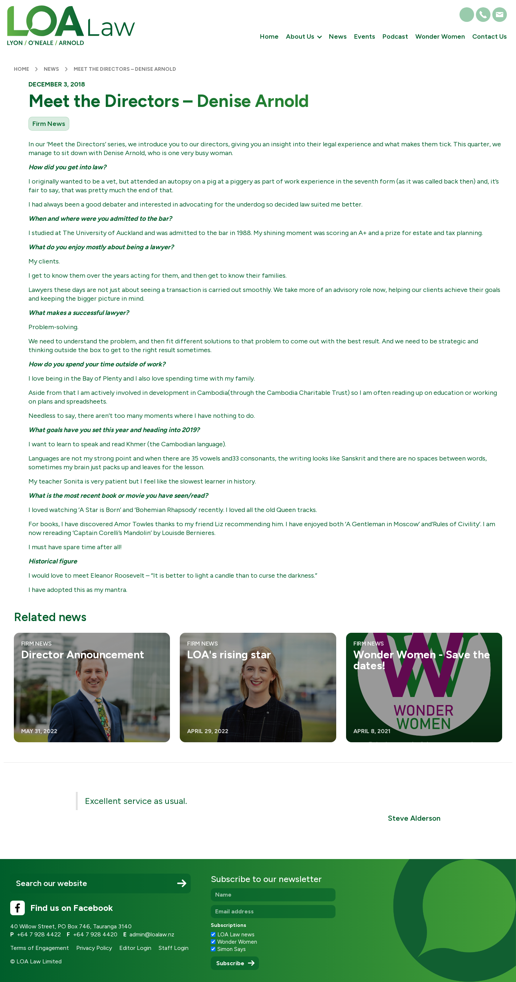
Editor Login (135, 947)
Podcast (395, 36)
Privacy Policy (94, 947)
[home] (71, 25)
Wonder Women (440, 36)
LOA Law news (236, 934)
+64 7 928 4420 (95, 934)
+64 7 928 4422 (39, 934)
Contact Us (489, 36)
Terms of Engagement (39, 947)
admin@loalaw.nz (151, 934)
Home (269, 36)
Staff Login (174, 947)
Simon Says (231, 949)
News (338, 36)
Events (364, 36)
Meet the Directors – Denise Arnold (126, 69)
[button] (304, 37)
